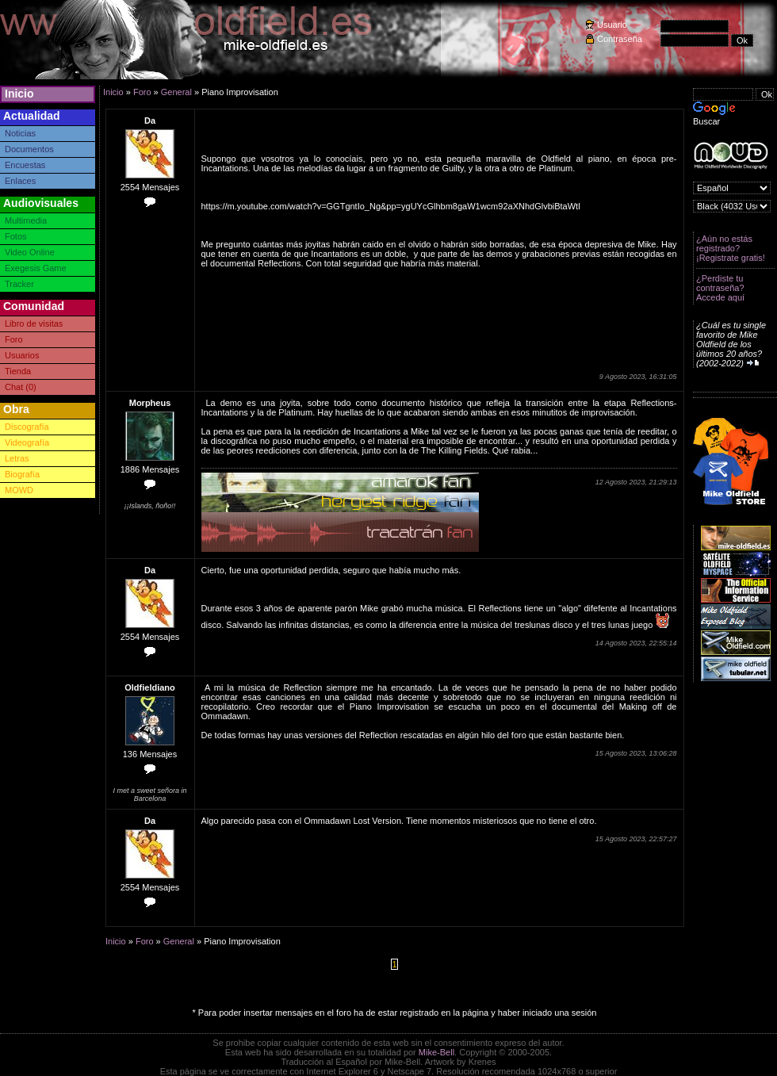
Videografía (27, 442)
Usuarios (22, 355)
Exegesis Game (36, 268)
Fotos (16, 236)
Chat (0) (20, 387)
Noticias (20, 133)
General (176, 92)
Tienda (18, 371)
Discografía (27, 426)
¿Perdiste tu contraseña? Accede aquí (720, 288)
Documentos (29, 149)
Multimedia (26, 220)
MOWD (19, 490)
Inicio (19, 93)
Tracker (19, 284)
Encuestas (25, 165)
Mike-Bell (436, 1052)
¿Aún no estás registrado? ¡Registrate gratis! (730, 248)
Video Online (30, 252)
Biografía (22, 474)
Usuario (612, 24)
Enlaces (20, 181)
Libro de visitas (34, 323)
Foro (14, 339)
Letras (17, 458)
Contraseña (619, 39)
